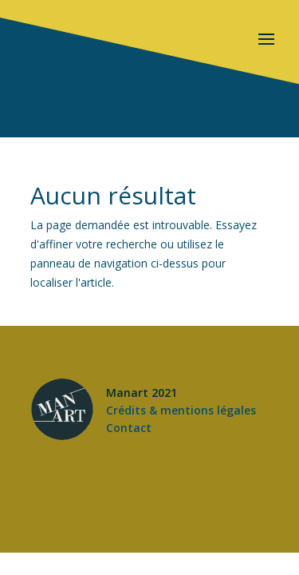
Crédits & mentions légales (181, 410)
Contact (128, 427)
